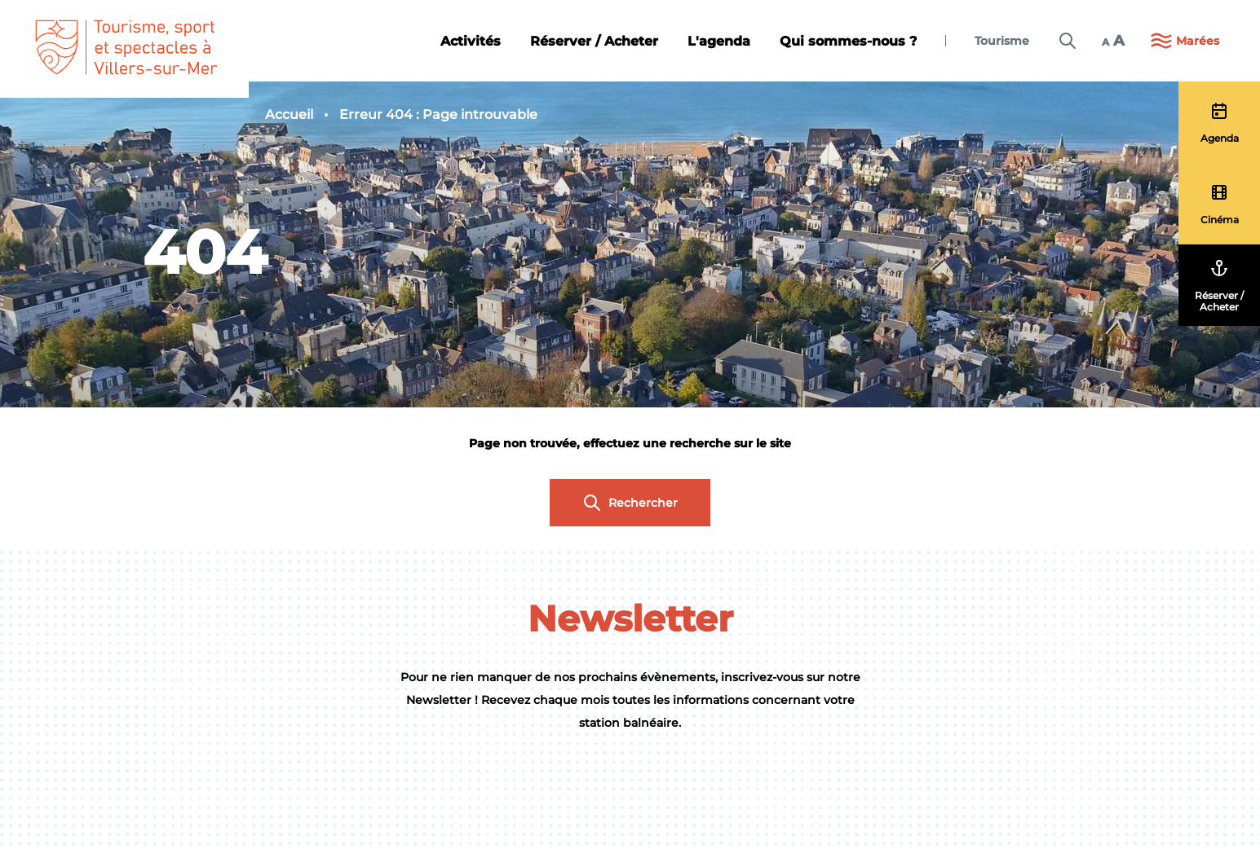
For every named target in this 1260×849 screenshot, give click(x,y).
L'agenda (718, 41)
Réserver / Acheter (594, 41)
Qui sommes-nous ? (848, 41)
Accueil (289, 114)
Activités (470, 41)
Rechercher (630, 502)
